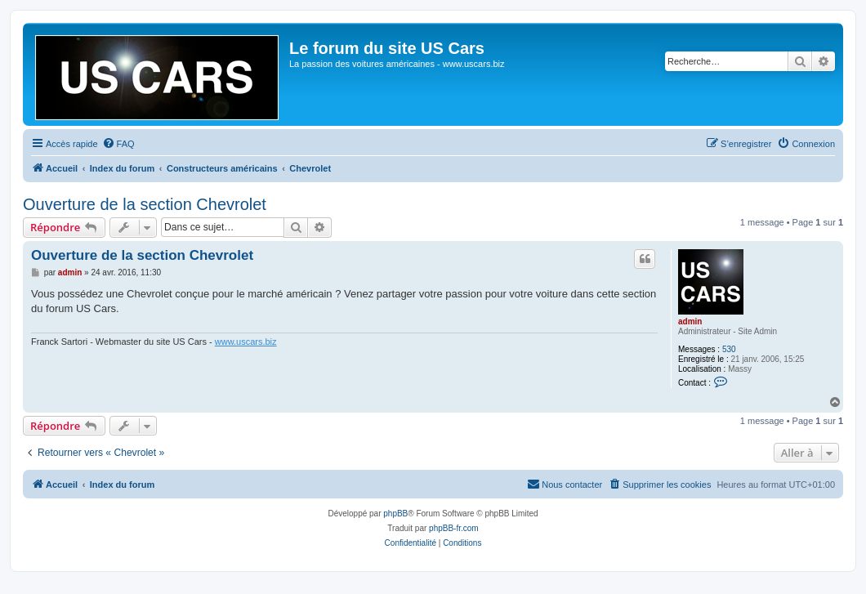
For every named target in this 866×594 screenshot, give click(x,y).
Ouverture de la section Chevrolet (144, 204)
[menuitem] (118, 144)
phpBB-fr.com (454, 528)
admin (690, 321)
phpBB (395, 513)
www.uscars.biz (246, 341)
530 (729, 349)
